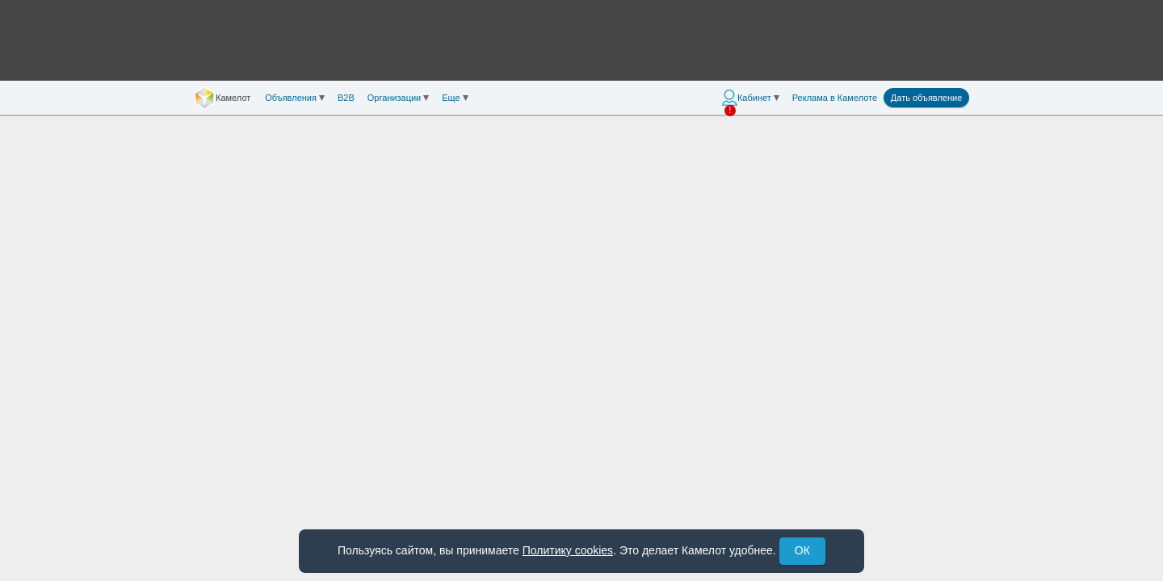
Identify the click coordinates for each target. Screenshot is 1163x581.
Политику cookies (568, 550)
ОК (802, 550)
